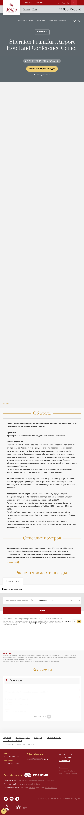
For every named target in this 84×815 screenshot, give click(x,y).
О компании (27, 3)
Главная (21, 20)
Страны (31, 20)
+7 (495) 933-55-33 (12, 756)
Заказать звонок (65, 754)
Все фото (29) (7, 404)
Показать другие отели (42, 75)
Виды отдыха (23, 737)
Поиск (42, 610)
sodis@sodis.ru (64, 761)
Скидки (38, 737)
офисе (32, 787)
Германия (41, 20)
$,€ (79, 621)
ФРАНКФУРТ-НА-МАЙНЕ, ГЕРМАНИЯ (42, 61)
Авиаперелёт (54, 737)
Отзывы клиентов (12, 740)
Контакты (30, 744)
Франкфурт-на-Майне (57, 20)
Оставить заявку (65, 757)
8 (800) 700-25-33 (11, 763)
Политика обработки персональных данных (68, 772)
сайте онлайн (51, 787)
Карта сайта (63, 768)
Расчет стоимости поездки (42, 69)
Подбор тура (8, 744)
